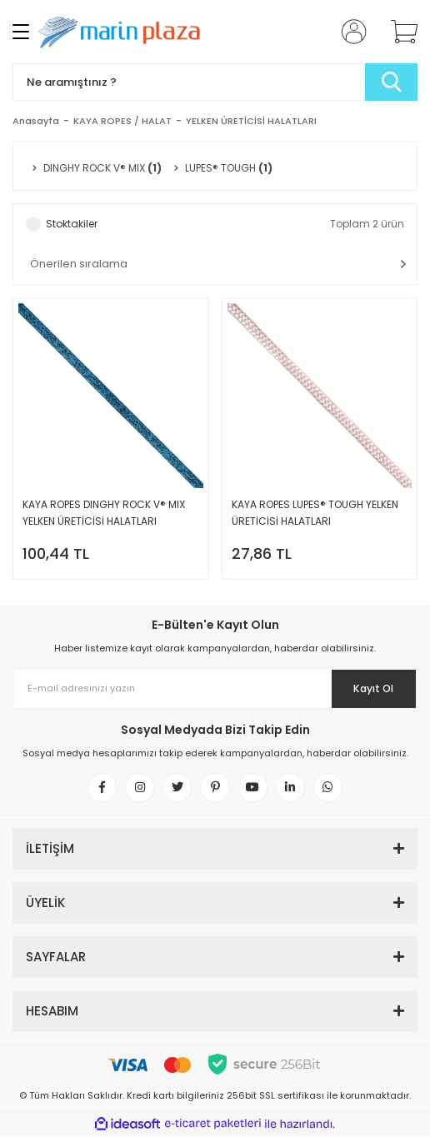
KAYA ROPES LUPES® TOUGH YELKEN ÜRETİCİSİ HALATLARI (315, 512)
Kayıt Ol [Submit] (370, 688)
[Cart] (398, 31)
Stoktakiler (72, 224)
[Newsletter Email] (215, 689)
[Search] (215, 82)
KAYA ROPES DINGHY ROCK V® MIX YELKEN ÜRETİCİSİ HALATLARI (103, 512)
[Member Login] (349, 31)
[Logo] (123, 31)
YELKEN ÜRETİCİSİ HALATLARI (251, 120)
